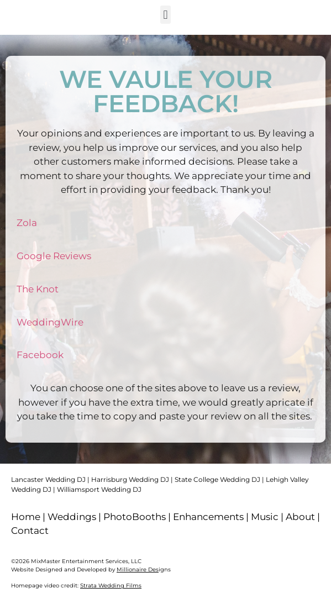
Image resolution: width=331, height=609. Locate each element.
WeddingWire (50, 322)
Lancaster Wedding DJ (48, 479)
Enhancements (208, 516)
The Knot (38, 289)
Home (25, 516)
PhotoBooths (134, 516)
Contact (30, 530)
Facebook (40, 354)
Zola (27, 222)
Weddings (72, 516)
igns (144, 569)
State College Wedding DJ (217, 479)
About (300, 516)
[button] (165, 15)
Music (265, 516)
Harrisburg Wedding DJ (130, 479)
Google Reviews (54, 255)
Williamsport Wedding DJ (99, 489)
